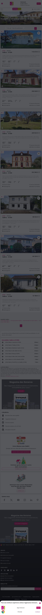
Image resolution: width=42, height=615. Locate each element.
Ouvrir (38, 607)
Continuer (37, 612)
